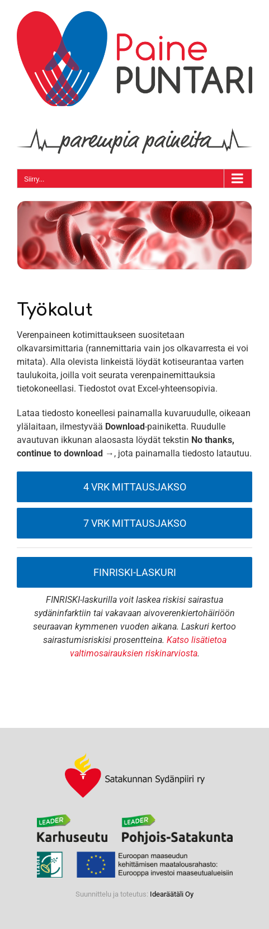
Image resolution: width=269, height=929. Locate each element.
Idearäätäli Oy (172, 894)
